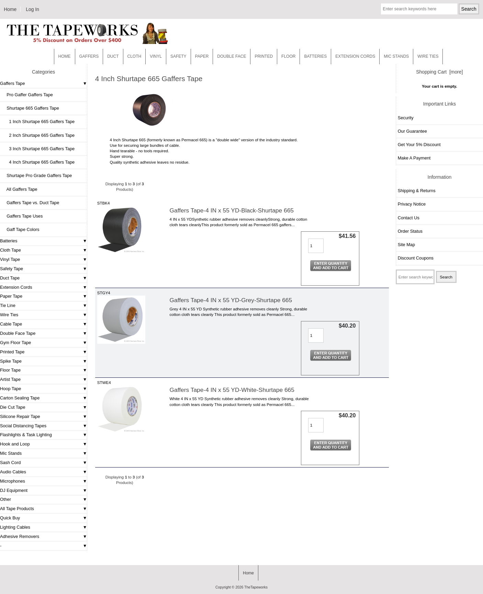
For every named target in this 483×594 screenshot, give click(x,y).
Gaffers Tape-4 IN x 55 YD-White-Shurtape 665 (232, 389)
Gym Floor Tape (15, 342)
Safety (178, 56)
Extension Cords (16, 287)
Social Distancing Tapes (23, 425)
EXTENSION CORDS (355, 56)
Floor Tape (10, 370)
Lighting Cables (15, 527)
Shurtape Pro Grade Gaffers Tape (37, 175)
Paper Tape (11, 296)
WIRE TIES (427, 56)
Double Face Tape (17, 333)
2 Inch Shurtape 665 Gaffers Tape (38, 135)
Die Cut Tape (12, 407)
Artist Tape (10, 379)
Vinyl (156, 56)
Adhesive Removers (19, 536)
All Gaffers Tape (19, 189)
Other (5, 499)
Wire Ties (9, 314)
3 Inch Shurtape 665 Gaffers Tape (38, 148)
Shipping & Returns (417, 190)
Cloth (134, 56)
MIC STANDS (396, 56)
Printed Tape (12, 351)
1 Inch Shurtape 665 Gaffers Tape (38, 121)
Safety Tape (11, 268)
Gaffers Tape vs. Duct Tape (30, 202)
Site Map (406, 244)
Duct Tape (10, 277)
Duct (113, 56)
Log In (32, 9)
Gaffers (89, 56)
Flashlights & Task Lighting (26, 434)
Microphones (12, 481)
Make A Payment (414, 158)
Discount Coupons (416, 258)
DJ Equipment (13, 490)
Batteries (315, 56)
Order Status (410, 231)
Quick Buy (10, 517)
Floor (288, 56)
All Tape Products (17, 508)
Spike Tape (11, 361)
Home (10, 9)
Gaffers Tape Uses (22, 216)
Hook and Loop (15, 444)
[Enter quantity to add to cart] (316, 246)
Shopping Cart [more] (439, 72)
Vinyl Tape (10, 259)
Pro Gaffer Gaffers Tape (27, 94)
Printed (264, 56)
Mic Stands (11, 453)
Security (406, 117)
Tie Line (7, 305)
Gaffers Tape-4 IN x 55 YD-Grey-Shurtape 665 (231, 300)
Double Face (231, 56)
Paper (202, 56)
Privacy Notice (412, 204)
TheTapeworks (256, 587)
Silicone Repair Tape (20, 416)
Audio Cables (13, 471)
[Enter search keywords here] (419, 8)
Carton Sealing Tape (20, 397)
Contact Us (408, 217)
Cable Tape (11, 324)
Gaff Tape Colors (20, 229)
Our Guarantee (412, 131)
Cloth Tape (10, 250)
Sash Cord (10, 462)
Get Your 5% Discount (419, 144)
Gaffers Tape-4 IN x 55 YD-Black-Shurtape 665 (232, 210)
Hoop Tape (10, 388)
